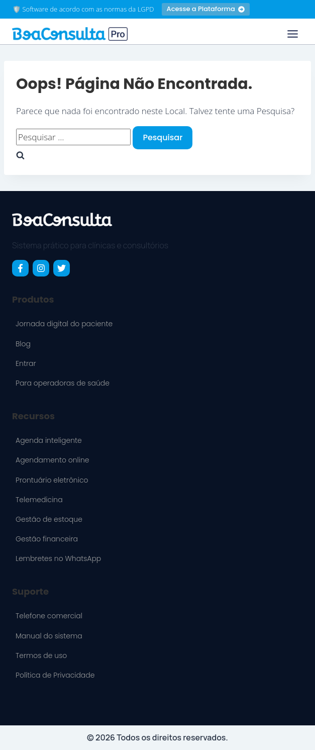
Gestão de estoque (49, 519)
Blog (23, 344)
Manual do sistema (49, 636)
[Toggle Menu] (292, 34)
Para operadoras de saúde (63, 383)
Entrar (26, 363)
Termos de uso (41, 655)
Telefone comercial (49, 616)
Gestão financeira (47, 539)
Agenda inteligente (49, 440)
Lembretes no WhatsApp (58, 558)
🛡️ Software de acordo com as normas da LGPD (83, 9)
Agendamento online (52, 460)
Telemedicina (39, 500)
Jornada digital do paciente (64, 324)
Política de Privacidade (55, 675)
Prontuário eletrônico (52, 480)
